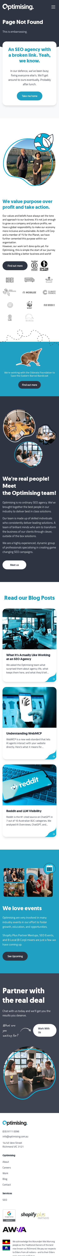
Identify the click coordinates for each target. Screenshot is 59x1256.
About (6, 1162)
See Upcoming (15, 956)
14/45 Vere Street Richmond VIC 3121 (13, 1144)
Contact (7, 1184)
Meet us (14, 565)
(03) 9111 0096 (11, 1131)
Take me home (29, 96)
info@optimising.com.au (15, 1136)
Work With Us (44, 1030)
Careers (7, 1167)
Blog (5, 1179)
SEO (5, 1200)
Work (5, 1173)
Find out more (15, 266)
